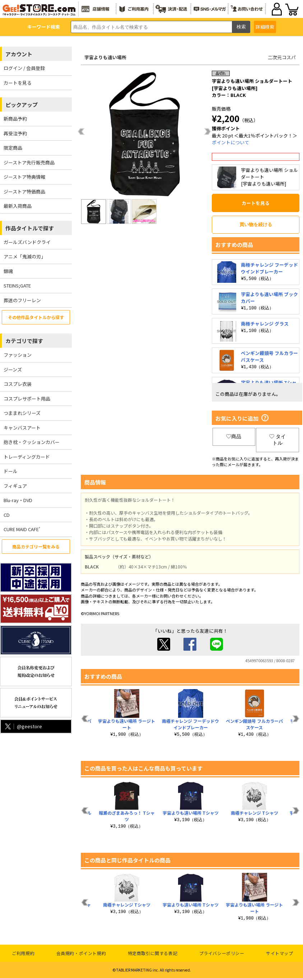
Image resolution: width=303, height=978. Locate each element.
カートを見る (18, 82)
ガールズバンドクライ (27, 242)
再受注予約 (15, 133)
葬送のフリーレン (22, 300)
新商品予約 (15, 118)
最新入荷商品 (18, 205)
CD (7, 514)
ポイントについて (230, 142)
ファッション (18, 354)
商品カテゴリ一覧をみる (36, 546)
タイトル (277, 440)
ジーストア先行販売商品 (29, 162)
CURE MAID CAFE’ (22, 529)
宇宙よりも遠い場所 (105, 57)
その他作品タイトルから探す (36, 317)
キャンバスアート (22, 427)
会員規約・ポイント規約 (81, 953)
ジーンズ (13, 369)
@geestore (23, 726)
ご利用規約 (23, 953)
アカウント (18, 54)
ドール (11, 471)
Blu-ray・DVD (18, 500)
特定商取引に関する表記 (153, 953)
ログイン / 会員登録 (24, 68)
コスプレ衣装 (18, 383)
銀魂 (8, 271)
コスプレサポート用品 (27, 398)
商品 (233, 436)
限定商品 (13, 147)
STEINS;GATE (17, 285)
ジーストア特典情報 (24, 176)
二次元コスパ (282, 57)
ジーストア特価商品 (24, 191)
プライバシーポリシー (221, 953)
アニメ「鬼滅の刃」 (25, 256)
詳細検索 (265, 26)
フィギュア (15, 485)
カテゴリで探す (24, 341)
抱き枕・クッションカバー (32, 442)
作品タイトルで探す (29, 228)
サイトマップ (279, 953)
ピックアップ (21, 104)
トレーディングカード (27, 456)
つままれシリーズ (22, 413)
